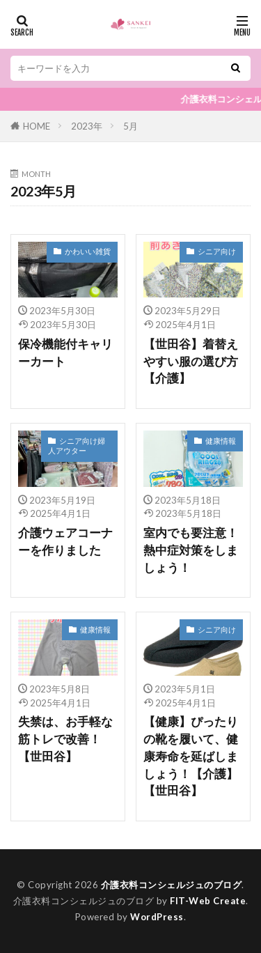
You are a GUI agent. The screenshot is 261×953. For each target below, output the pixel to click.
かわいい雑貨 (88, 251)
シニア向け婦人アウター (76, 446)
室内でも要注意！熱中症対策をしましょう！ (190, 550)
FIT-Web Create (208, 900)
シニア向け (217, 251)
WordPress (157, 916)
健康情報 (220, 440)
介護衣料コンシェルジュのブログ (171, 884)
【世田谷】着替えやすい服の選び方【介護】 (190, 361)
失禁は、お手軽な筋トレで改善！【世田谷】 (65, 739)
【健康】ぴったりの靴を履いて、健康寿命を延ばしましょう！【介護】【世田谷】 (190, 756)
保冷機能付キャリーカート (65, 353)
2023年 (86, 126)
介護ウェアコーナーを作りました (65, 541)
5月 (130, 126)
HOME (36, 126)
